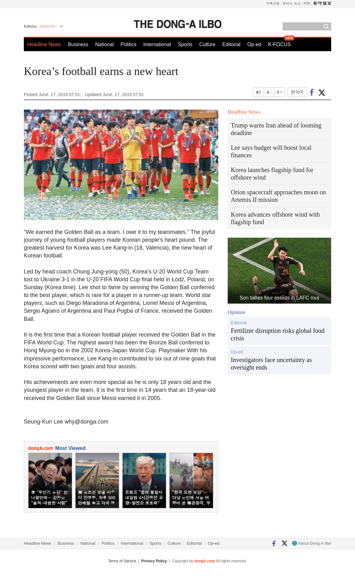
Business (78, 44)
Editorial (231, 44)
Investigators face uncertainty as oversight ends (271, 363)
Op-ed (254, 44)
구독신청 (273, 3)
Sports (185, 44)
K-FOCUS (279, 44)
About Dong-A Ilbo (311, 543)
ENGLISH (47, 26)
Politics (128, 44)
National (104, 44)
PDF (307, 3)
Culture (207, 44)
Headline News (44, 44)
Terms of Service (122, 561)
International (157, 44)
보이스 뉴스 (292, 3)
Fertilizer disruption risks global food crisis (278, 334)
